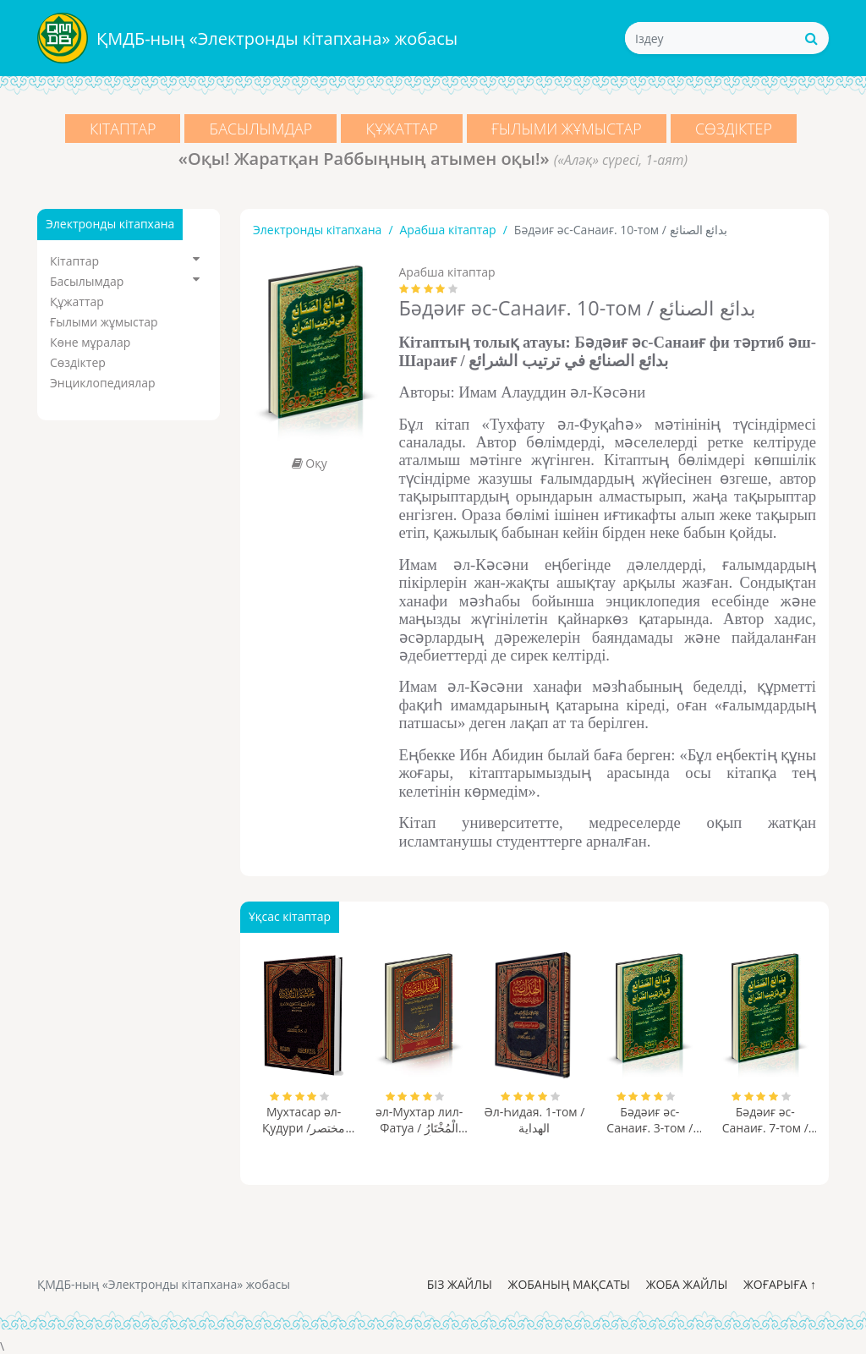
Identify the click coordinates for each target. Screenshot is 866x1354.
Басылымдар (258, 128)
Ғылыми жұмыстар (568, 128)
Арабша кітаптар (448, 230)
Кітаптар (118, 128)
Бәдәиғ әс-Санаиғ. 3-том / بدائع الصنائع (649, 1120)
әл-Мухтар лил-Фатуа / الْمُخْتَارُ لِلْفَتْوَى (419, 1120)
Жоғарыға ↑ (779, 1284)
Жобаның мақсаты (569, 1284)
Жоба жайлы (687, 1284)
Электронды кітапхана (317, 230)
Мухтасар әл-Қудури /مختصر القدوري (304, 1120)
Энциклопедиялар (103, 383)
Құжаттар (401, 128)
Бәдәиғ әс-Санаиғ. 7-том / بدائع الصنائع (765, 1120)
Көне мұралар (90, 342)
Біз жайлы (459, 1284)
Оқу (309, 463)
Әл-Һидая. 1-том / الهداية (535, 1120)
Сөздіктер (738, 128)
